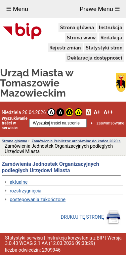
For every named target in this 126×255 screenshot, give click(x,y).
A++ (108, 112)
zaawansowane (110, 123)
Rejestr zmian (65, 47)
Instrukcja (110, 27)
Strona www (81, 37)
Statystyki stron (104, 47)
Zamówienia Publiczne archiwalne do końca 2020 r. (76, 141)
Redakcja (111, 37)
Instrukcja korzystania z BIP (75, 238)
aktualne (19, 182)
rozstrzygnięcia (25, 190)
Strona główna (77, 27)
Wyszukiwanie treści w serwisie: (15, 123)
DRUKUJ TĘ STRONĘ (91, 217)
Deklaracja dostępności (94, 58)
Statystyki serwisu (24, 238)
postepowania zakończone (38, 199)
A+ (97, 112)
